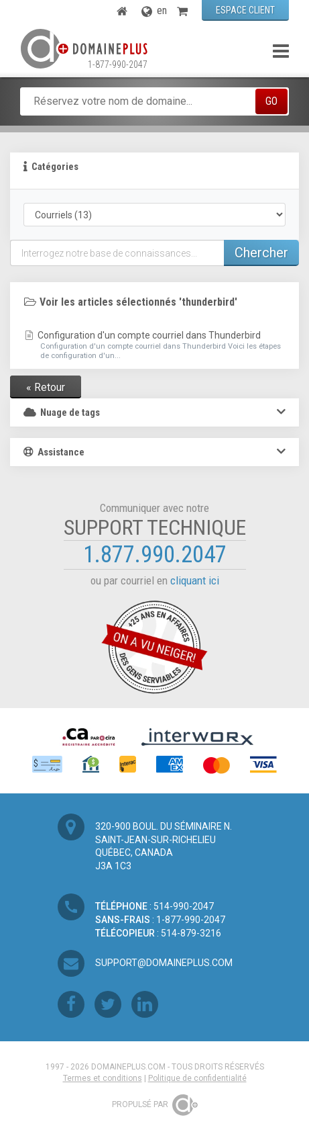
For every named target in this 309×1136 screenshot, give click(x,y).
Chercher (261, 253)
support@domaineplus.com (164, 962)
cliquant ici (194, 580)
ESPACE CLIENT (245, 10)
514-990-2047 (183, 906)
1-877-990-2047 (117, 64)
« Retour (45, 387)
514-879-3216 (191, 933)
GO (271, 101)
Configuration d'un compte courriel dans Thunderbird (154, 345)
